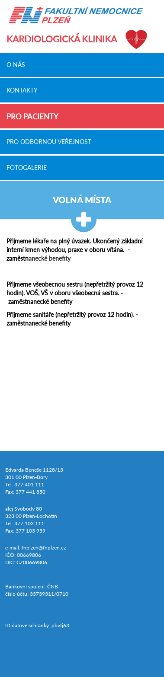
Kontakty (22, 90)
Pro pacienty (32, 116)
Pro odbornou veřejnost (48, 141)
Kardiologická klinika (61, 38)
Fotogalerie (26, 167)
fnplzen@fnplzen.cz (44, 547)
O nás (15, 64)
